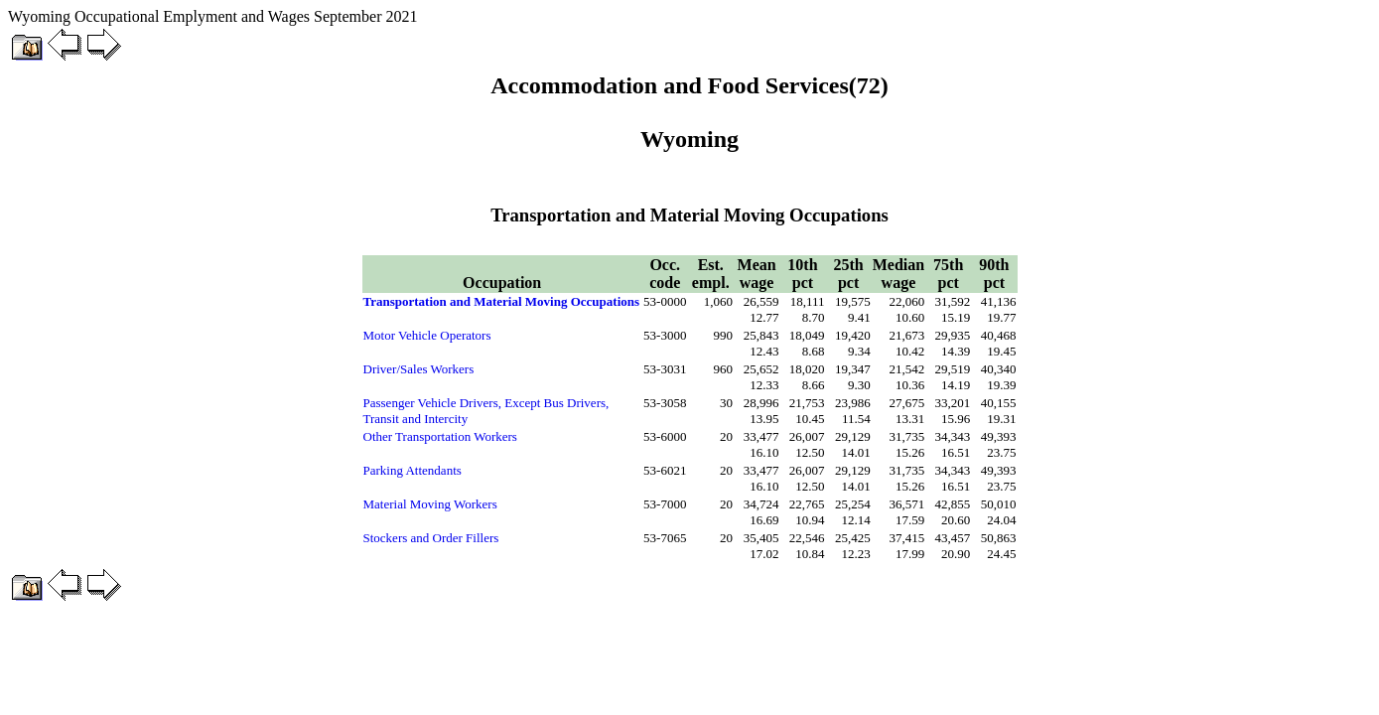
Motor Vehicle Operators (427, 335)
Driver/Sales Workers (419, 368)
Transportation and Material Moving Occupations (501, 301)
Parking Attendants (412, 470)
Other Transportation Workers (440, 436)
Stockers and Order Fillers (431, 537)
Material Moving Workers (430, 504)
